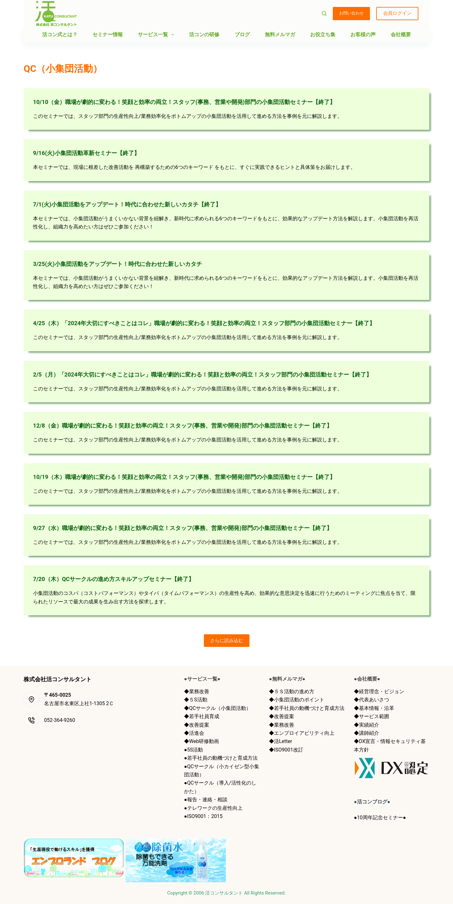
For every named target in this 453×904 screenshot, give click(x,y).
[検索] (324, 13)
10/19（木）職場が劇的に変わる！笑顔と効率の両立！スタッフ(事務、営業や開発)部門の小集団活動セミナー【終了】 (201, 477)
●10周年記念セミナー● (380, 818)
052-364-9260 (59, 720)
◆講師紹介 (366, 733)
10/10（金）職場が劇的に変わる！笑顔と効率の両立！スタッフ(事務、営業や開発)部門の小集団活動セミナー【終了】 (201, 102)
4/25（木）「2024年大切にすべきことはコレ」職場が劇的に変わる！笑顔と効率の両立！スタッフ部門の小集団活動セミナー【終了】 (223, 323)
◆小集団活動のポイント (296, 700)
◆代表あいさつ (371, 700)
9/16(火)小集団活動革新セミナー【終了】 (92, 153)
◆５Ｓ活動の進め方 (291, 691)
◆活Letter (280, 741)
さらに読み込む (226, 640)
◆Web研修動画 (201, 741)
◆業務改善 (196, 691)
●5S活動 (193, 750)
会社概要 (401, 34)
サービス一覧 (157, 34)
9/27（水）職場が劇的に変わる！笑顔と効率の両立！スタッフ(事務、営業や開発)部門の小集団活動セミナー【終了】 (199, 528)
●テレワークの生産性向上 (213, 808)
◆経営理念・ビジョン (379, 691)
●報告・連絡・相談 (205, 800)
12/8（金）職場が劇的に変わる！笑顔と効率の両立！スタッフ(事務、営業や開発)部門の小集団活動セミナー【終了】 (199, 425)
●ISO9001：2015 (203, 816)
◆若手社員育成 (201, 716)
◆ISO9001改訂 (286, 750)
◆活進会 (194, 733)
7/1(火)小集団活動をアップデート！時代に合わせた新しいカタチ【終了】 (137, 204)
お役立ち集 (322, 34)
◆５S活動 (195, 700)
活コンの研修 (204, 34)
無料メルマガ (280, 34)
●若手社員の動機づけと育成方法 (221, 758)
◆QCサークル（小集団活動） (217, 708)
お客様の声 (363, 34)
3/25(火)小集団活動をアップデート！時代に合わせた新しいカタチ (127, 264)
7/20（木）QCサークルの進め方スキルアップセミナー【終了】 (122, 579)
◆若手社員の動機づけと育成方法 (306, 708)
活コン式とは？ (59, 34)
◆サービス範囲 (371, 716)
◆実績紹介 (366, 725)
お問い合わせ (351, 13)
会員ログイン (397, 13)
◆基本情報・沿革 (374, 708)
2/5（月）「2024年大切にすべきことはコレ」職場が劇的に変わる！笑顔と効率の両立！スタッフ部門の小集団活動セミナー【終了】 (221, 374)
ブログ (242, 34)
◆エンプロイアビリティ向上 (301, 733)
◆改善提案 (196, 725)
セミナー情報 (107, 34)
